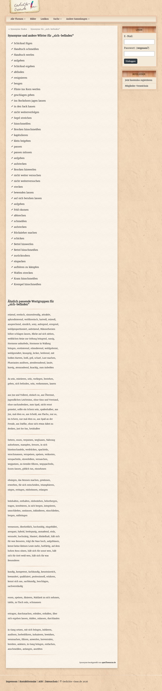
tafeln (10, 602)
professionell (38, 576)
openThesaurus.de (109, 663)
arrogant (12, 531)
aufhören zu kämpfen (26, 267)
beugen (18, 83)
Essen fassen (14, 469)
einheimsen (32, 489)
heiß (26, 358)
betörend (44, 353)
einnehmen (40, 469)
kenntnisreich (48, 572)
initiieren (46, 630)
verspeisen (29, 454)
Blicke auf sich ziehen (43, 334)
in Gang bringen (35, 644)
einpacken (20, 261)
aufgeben (19, 60)
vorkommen (42, 383)
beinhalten (13, 501)
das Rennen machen (28, 480)
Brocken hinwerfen (25, 169)
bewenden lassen (24, 192)
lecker (36, 353)
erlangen (43, 489)
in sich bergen (35, 506)
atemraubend (22, 367)
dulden (32, 618)
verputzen (28, 440)
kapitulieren (21, 135)
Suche (57, 19)
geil (31, 358)
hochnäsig (23, 536)
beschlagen (42, 581)
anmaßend (43, 531)
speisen (39, 454)
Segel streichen (23, 117)
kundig (11, 572)
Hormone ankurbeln (18, 343)
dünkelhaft (44, 536)
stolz (52, 531)
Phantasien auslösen (18, 362)
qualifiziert (25, 576)
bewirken (49, 634)
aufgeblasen (53, 541)
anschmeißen (14, 649)
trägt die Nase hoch (36, 541)
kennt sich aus (15, 581)
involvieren (21, 506)
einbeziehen (37, 501)
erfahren (50, 576)
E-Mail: (128, 36)
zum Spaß (34, 404)
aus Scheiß (31, 414)
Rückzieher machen (25, 232)
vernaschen (41, 459)
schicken (19, 238)
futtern (11, 440)
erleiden (37, 613)
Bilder (33, 19)
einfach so (34, 395)
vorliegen (37, 379)
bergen (11, 515)
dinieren (28, 597)
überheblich (26, 527)
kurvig (11, 367)
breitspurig (31, 531)
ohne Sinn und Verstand (45, 400)
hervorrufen (47, 639)
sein (30, 379)
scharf (37, 358)
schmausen (35, 602)
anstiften (37, 649)
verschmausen (15, 454)
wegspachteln (46, 464)
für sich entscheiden (29, 485)
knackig (34, 367)
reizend (11, 314)
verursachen (14, 639)
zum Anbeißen (46, 367)
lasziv (49, 362)
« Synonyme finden (17, 29)
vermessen (13, 527)
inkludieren (39, 510)
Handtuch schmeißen (26, 49)
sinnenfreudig (33, 314)
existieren (21, 379)
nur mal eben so (27, 419)
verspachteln (14, 459)
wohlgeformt (51, 348)
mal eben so (18, 414)
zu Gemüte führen (29, 464)
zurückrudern (22, 255)
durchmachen (25, 613)
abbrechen (20, 215)
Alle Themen (18, 19)
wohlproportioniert (17, 329)
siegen (11, 489)
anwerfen (34, 639)
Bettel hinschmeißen (26, 249)
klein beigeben (22, 140)
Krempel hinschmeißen (27, 284)
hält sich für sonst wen (39, 551)
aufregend (43, 324)
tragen (11, 506)
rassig (51, 338)
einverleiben (28, 459)
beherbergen (50, 501)
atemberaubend (37, 362)
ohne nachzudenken (18, 404)
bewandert (13, 576)
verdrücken (31, 449)
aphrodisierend (15, 319)
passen (18, 146)
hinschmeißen (22, 123)
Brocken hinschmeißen (27, 129)
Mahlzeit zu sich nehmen (46, 597)
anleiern (21, 644)
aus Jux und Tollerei (18, 395)
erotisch (21, 314)
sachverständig (15, 586)
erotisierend (23, 348)
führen (25, 639)
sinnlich (26, 324)
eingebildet (51, 527)
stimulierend (37, 348)
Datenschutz (51, 681)
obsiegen (12, 480)
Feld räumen (21, 209)
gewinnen (45, 480)
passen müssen (23, 152)
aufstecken (20, 163)
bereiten (12, 644)
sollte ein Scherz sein (28, 409)
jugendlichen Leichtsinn (20, 400)
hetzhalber (34, 428)
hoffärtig (45, 546)
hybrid (21, 531)
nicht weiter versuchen (27, 175)
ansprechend (14, 324)
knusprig (27, 353)
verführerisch (31, 319)
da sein (11, 379)
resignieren (20, 77)
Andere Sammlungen (77, 19)
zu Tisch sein (21, 602)
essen (19, 440)
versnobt (12, 536)
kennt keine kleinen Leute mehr (24, 546)
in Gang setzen (15, 630)
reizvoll (51, 319)
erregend (53, 324)
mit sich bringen (32, 630)
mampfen (25, 445)
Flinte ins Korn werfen (27, 89)
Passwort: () (136, 48)
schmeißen (20, 221)
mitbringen (21, 515)
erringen (20, 489)
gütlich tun (27, 469)
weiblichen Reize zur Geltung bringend (27, 338)
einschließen (52, 510)
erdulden (46, 613)
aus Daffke (21, 424)
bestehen (48, 379)
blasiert (33, 536)
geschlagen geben (24, 95)
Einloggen (131, 61)
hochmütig (38, 527)
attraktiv (46, 314)
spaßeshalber (46, 409)
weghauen (40, 440)
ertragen (12, 613)
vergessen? (142, 48)
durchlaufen (53, 618)
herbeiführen (24, 634)
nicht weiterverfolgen (26, 112)
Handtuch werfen (24, 54)
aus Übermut (47, 395)
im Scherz (13, 419)
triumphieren (47, 485)
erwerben (12, 485)
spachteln (43, 449)
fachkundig (34, 572)
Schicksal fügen (23, 43)
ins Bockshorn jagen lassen (30, 100)
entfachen (50, 644)
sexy (34, 324)
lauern (53, 383)
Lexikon (45, 19)
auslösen (12, 634)
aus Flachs (43, 414)
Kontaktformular (28, 681)
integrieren (49, 506)
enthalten (24, 501)
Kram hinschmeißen (26, 278)
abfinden (19, 72)
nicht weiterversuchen (27, 181)
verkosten (50, 454)
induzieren (38, 634)
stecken (18, 186)
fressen (35, 445)
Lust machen (48, 358)
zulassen (41, 618)
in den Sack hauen (24, 106)
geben (11, 383)
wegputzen (13, 464)
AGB (40, 681)
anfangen (27, 649)
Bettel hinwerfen (23, 244)
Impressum (11, 681)
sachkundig (30, 581)
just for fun (22, 428)
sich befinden (22, 383)
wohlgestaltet (14, 353)
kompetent (21, 572)
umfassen (27, 510)
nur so (53, 414)
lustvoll (43, 319)
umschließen (14, 510)
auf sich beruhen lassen (28, 198)
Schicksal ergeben (24, 66)
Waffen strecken (23, 272)
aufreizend (33, 329)
